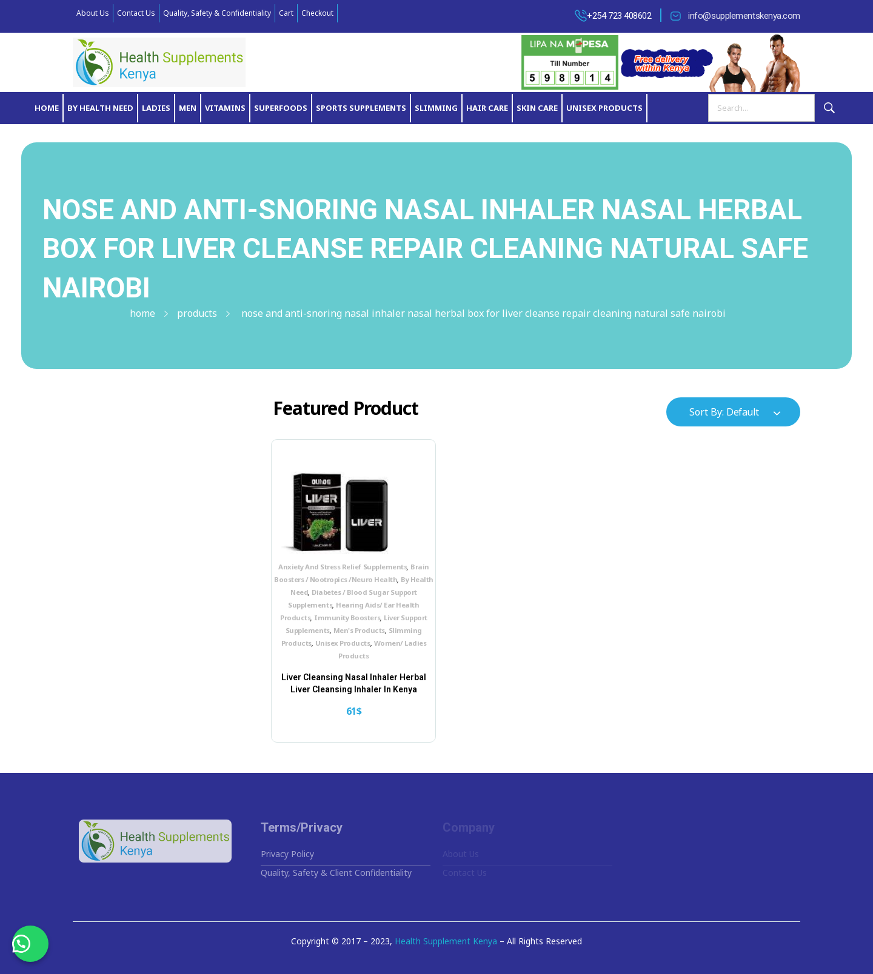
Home (142, 313)
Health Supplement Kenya (446, 941)
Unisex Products (342, 643)
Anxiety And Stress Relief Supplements (342, 566)
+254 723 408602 (619, 15)
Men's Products (359, 630)
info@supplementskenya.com (744, 15)
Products (197, 313)
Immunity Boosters (347, 617)
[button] (30, 944)
